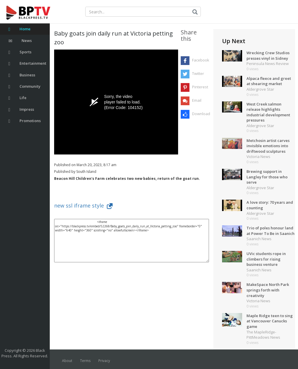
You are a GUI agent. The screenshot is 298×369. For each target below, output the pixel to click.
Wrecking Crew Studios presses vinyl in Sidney (268, 55)
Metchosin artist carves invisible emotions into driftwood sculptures (268, 146)
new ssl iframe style (83, 205)
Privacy (104, 360)
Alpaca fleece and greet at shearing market (268, 81)
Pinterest (200, 86)
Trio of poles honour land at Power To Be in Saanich (270, 230)
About (67, 360)
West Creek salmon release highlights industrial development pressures (268, 112)
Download (200, 113)
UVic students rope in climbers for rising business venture (266, 259)
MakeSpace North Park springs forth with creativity (267, 290)
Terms (85, 360)
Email (196, 100)
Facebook (200, 60)
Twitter (198, 73)
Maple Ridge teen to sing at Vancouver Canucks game (269, 321)
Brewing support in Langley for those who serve (267, 177)
